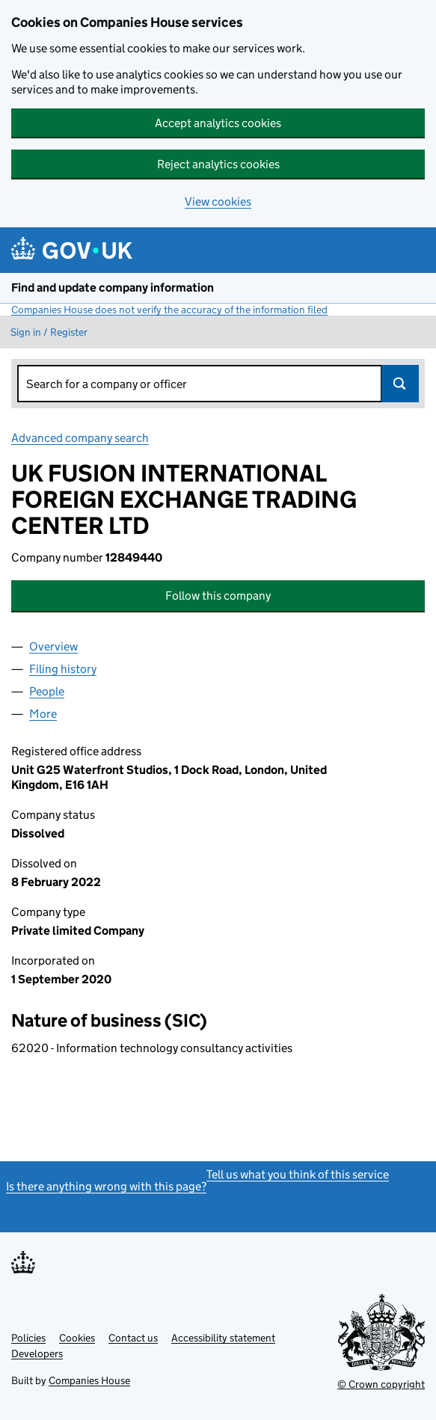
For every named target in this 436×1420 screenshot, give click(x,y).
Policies (28, 1337)
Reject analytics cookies (218, 164)
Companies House (89, 1380)
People (46, 691)
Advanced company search (80, 438)
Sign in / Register (48, 332)
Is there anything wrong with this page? (106, 1186)
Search (400, 383)
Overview (53, 646)
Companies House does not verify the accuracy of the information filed (169, 309)
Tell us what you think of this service (297, 1174)
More (43, 714)
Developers (37, 1353)
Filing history (62, 669)
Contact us (133, 1337)
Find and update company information (112, 287)
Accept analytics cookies (218, 123)
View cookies (218, 201)
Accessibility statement (223, 1337)
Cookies (77, 1337)
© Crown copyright (381, 1384)
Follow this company (218, 595)
